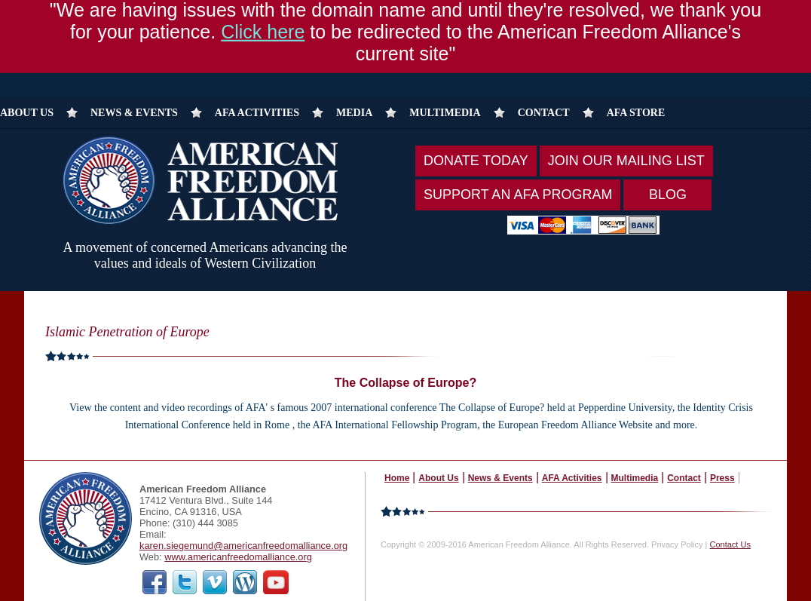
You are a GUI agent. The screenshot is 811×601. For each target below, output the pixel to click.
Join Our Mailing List (626, 160)
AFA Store (636, 112)
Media (354, 112)
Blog (668, 194)
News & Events (134, 112)
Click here (263, 24)
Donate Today (476, 160)
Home (396, 478)
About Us (27, 112)
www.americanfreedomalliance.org (238, 557)
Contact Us (730, 544)
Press (722, 478)
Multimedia (444, 112)
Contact (544, 112)
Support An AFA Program (518, 194)
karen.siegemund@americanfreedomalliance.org (243, 545)
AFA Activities (257, 112)
